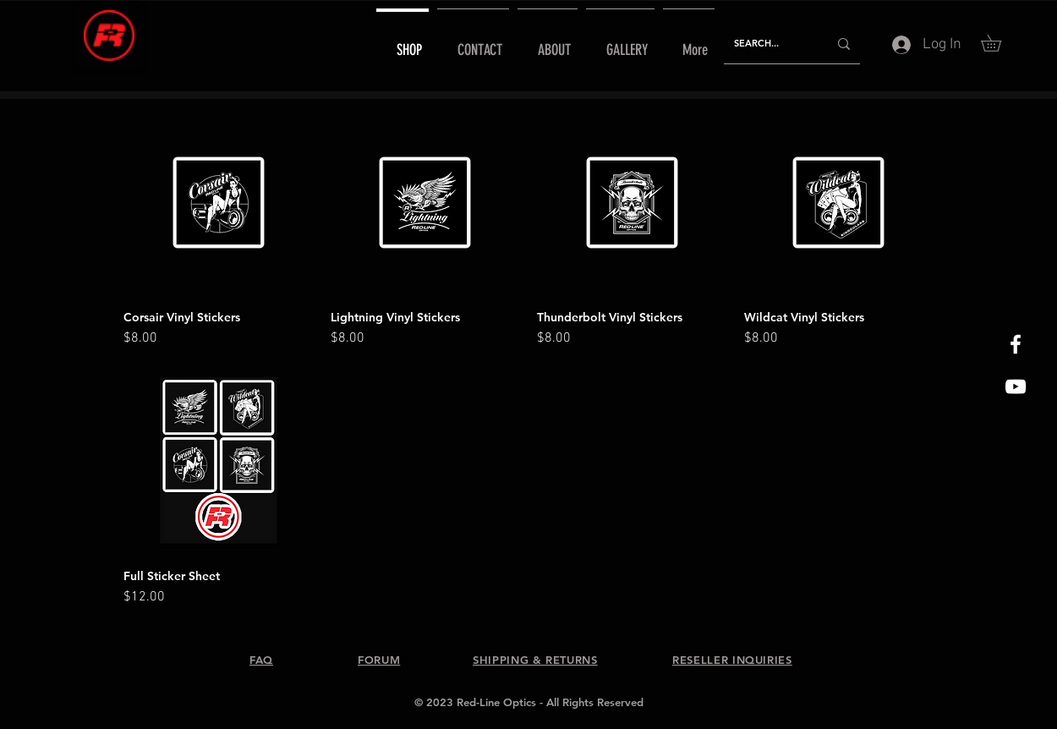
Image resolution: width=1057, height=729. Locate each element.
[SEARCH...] (768, 43)
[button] (999, 43)
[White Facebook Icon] (1015, 344)
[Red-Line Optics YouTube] (1015, 386)
